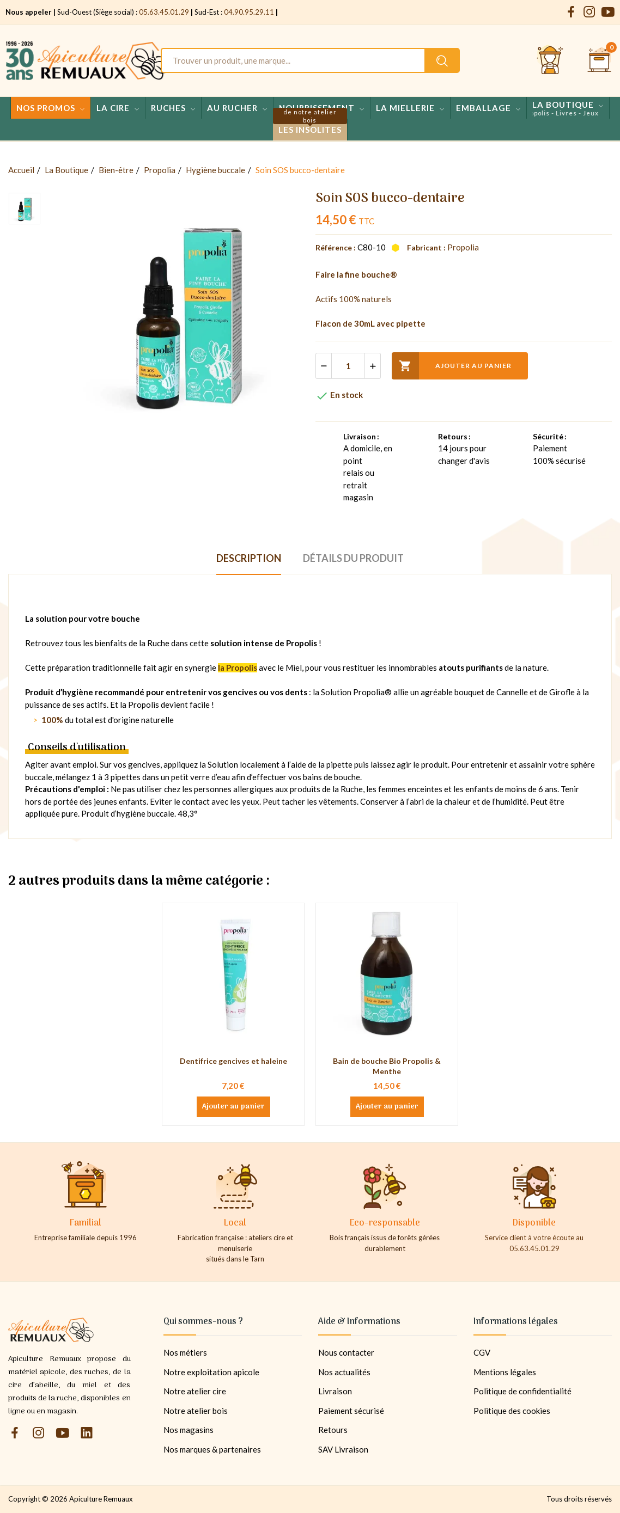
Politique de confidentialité (522, 1391)
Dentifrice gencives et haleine (233, 1060)
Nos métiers (185, 1352)
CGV (481, 1352)
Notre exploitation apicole (211, 1372)
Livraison (335, 1391)
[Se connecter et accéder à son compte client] (550, 60)
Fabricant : (426, 247)
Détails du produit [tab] (353, 558)
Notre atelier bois (195, 1411)
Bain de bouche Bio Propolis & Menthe (387, 1066)
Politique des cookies (511, 1411)
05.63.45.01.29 (164, 12)
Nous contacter (346, 1352)
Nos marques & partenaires (212, 1449)
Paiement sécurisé (351, 1411)
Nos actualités (344, 1372)
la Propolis (237, 667)
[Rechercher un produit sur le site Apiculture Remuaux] (442, 60)
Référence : (335, 247)
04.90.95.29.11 (249, 12)
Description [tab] (248, 558)
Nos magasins (188, 1430)
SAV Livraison (343, 1449)
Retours (333, 1430)
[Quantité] (348, 366)
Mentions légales (504, 1372)
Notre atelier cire (194, 1391)
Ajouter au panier (452, 365)
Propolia (463, 247)
